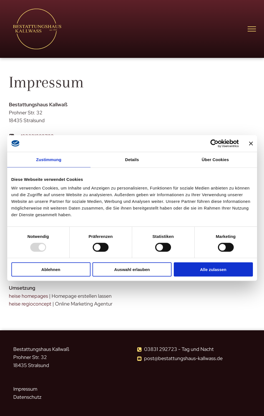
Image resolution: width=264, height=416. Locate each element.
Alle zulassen (213, 269)
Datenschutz (27, 397)
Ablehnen (50, 269)
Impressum (25, 389)
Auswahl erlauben (132, 269)
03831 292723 (160, 349)
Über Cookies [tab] (215, 159)
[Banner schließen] (251, 143)
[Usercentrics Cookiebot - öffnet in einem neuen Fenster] (214, 143)
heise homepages (28, 296)
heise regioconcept (30, 304)
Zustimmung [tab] (48, 159)
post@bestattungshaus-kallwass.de (183, 358)
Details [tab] (132, 159)
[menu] (252, 29)
